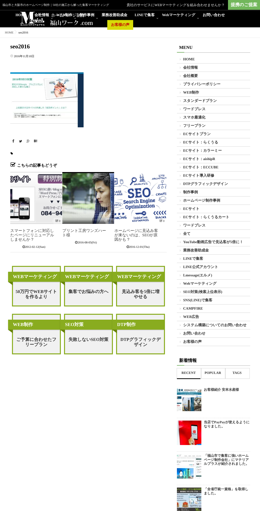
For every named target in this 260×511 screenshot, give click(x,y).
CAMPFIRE (193, 309)
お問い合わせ (214, 15)
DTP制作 (126, 324)
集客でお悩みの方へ (88, 291)
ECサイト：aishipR (199, 159)
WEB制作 (64, 15)
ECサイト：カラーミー (202, 151)
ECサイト (191, 209)
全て (187, 234)
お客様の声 (120, 25)
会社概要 (190, 76)
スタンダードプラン (200, 101)
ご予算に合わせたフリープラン (36, 342)
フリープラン (194, 126)
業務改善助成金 (114, 15)
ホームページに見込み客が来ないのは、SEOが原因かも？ (136, 235)
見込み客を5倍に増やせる (140, 294)
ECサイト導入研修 (198, 176)
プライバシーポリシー (202, 84)
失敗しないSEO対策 (88, 339)
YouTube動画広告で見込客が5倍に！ (213, 242)
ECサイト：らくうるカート (206, 217)
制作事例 (87, 15)
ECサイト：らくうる (200, 142)
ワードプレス (194, 109)
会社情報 (41, 15)
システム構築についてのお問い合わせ (215, 325)
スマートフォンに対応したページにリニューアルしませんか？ (32, 235)
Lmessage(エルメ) (197, 275)
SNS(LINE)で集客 (198, 300)
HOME (21, 15)
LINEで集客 (145, 15)
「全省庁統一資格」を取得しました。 (226, 491)
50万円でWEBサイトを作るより (36, 294)
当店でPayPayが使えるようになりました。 (226, 424)
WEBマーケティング (35, 276)
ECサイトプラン (197, 134)
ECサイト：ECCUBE (200, 167)
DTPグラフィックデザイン (140, 342)
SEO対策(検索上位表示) (202, 292)
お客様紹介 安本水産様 (221, 390)
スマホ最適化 (194, 118)
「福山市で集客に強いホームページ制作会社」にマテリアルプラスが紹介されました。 (226, 460)
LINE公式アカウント (200, 267)
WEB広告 (191, 317)
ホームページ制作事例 (201, 201)
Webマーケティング (178, 15)
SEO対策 (74, 324)
